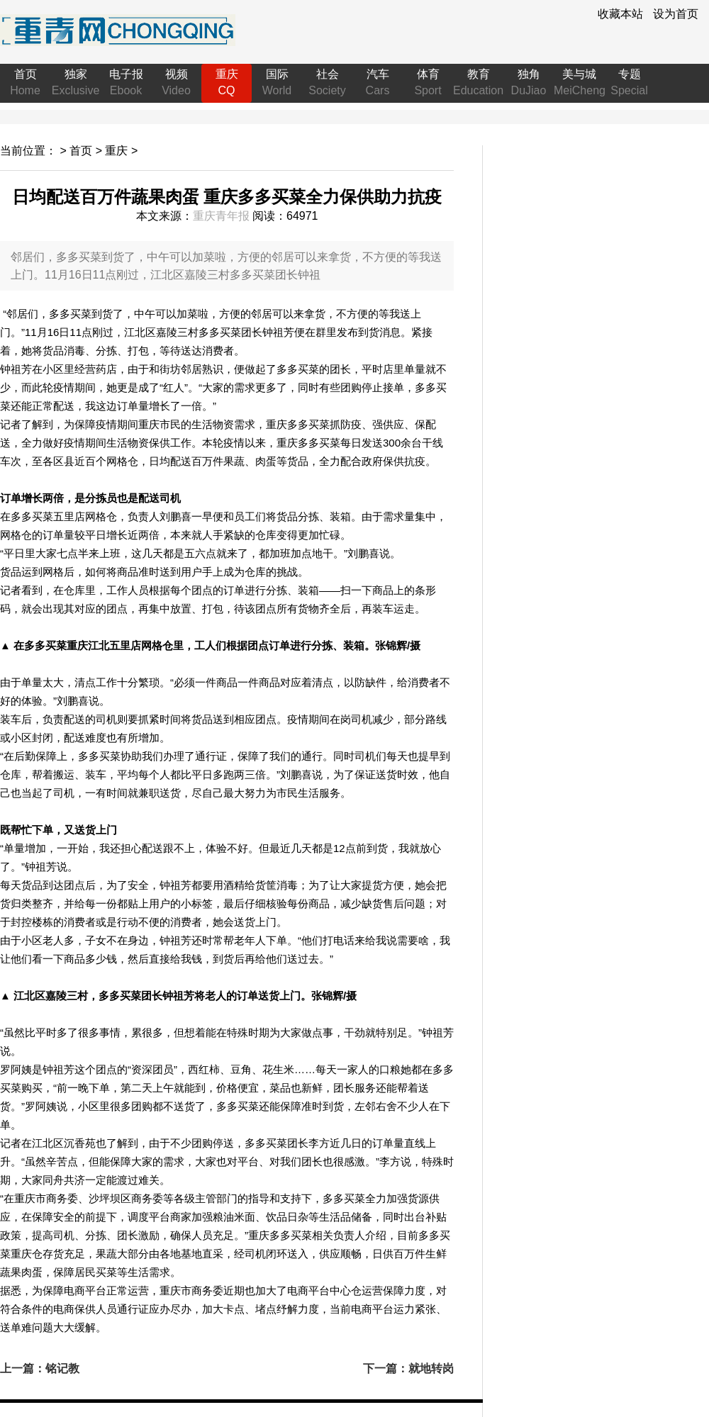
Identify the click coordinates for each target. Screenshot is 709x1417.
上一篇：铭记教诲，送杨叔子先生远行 (45, 1369)
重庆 (116, 151)
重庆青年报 (221, 216)
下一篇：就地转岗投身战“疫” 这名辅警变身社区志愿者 (408, 1369)
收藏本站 (620, 14)
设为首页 (675, 14)
